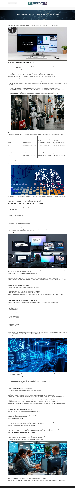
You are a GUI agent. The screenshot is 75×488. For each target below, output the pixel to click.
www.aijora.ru (11, 278)
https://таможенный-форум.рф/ (41, 328)
